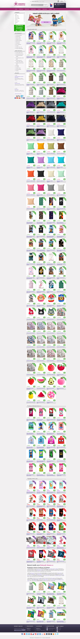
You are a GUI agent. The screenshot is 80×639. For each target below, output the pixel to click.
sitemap (44, 637)
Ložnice (20, 14)
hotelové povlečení (53, 579)
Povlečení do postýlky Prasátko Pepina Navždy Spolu (51, 264)
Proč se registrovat (18, 44)
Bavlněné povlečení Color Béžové (40, 112)
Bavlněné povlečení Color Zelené (30, 140)
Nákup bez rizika (18, 39)
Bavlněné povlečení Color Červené (30, 126)
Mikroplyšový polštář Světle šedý (60, 195)
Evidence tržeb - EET (18, 47)
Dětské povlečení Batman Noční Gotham (31, 264)
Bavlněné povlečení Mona (50, 360)
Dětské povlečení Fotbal (60, 291)
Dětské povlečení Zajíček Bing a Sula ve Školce (31, 250)
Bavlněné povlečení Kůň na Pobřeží (60, 278)
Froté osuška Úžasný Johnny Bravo (30, 520)
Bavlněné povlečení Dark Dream (50, 84)
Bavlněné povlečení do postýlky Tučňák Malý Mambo (41, 57)
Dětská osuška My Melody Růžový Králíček (30, 475)
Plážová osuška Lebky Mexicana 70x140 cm (40, 223)
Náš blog (16, 70)
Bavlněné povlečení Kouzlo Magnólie (30, 84)
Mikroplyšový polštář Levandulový (40, 167)
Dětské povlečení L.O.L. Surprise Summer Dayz (60, 506)
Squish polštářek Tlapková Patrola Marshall (50, 305)
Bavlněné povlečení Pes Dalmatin (50, 292)
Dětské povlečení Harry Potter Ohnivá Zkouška (61, 250)
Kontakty (16, 45)
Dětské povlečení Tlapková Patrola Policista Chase (50, 236)
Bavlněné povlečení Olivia (40, 360)
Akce (15, 23)
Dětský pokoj (20, 15)
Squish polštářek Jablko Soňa (51, 374)
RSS (58, 631)
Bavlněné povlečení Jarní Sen (61, 70)
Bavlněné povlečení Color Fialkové (40, 140)
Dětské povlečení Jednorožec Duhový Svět (30, 292)
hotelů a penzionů (45, 579)
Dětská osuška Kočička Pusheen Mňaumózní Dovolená (31, 492)
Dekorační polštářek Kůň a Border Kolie (50, 607)
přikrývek (54, 568)
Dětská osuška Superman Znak (51, 519)
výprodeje (42, 569)
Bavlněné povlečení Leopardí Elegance (51, 98)
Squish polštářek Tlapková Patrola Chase (60, 305)
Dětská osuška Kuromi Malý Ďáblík (30, 420)
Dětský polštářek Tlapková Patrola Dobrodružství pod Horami (50, 594)
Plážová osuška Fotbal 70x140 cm (41, 209)
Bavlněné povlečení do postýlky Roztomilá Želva (41, 43)
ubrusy (30, 575)
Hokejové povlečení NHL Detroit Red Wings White (60, 548)
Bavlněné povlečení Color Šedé (51, 111)
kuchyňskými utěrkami (58, 575)
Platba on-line (17, 41)
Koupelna (20, 19)
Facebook (58, 628)
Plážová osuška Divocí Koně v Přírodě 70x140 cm (31, 236)
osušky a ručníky (52, 578)
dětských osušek (40, 574)
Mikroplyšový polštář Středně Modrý (51, 167)
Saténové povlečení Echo (30, 346)
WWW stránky (32, 637)
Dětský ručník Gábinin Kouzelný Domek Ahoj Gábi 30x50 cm (60, 433)
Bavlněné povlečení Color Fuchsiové (60, 98)
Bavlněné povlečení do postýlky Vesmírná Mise (41, 71)
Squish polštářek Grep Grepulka (50, 402)
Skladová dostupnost (18, 40)
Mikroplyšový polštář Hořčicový (40, 153)
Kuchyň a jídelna (20, 18)
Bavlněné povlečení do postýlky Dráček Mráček (51, 57)
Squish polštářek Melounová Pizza (40, 402)
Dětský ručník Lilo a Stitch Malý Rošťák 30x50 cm (50, 433)
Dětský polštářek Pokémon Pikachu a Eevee (60, 594)
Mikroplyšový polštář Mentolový (60, 181)
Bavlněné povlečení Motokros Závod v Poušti (51, 278)
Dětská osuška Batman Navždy (61, 460)
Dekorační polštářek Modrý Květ (60, 561)
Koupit (34, 41)
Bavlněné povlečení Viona (30, 374)
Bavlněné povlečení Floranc (60, 346)
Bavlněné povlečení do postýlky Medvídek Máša (61, 43)
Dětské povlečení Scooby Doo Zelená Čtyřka (61, 534)
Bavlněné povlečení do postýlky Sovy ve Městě (51, 71)
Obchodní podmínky (18, 35)
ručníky (63, 574)
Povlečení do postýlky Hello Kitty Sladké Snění (30, 278)
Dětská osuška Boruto (40, 519)
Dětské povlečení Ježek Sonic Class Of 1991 (51, 621)
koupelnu (40, 578)
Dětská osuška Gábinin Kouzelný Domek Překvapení (51, 475)
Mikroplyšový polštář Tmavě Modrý (61, 140)
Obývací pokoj (20, 17)
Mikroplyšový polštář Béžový (31, 208)
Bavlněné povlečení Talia (30, 360)
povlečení (48, 568)
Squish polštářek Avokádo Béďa (50, 388)
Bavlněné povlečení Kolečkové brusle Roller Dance (41, 506)
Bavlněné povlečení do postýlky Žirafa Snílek (31, 43)
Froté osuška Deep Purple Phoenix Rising (40, 561)
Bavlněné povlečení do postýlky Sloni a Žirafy (31, 71)
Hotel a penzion (20, 21)
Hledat (45, 5)
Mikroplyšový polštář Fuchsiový (40, 195)
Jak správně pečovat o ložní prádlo (19, 58)
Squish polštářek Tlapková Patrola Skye (40, 305)
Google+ (58, 630)
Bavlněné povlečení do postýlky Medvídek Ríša (51, 43)
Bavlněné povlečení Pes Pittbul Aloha (51, 506)
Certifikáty (17, 66)
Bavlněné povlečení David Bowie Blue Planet (40, 534)
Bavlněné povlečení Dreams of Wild (61, 84)
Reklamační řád (17, 36)
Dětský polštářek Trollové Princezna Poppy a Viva (40, 621)
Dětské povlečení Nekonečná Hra (30, 506)
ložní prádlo (39, 570)
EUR (51, 6)
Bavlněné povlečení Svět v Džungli (40, 84)
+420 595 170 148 (49, 630)
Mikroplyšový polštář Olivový (51, 153)
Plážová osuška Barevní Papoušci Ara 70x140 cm (60, 223)
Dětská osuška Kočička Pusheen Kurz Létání (41, 492)
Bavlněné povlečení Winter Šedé (40, 98)
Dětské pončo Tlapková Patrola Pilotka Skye (51, 447)
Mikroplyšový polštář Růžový (31, 194)
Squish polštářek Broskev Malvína (60, 388)
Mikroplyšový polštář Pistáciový (29, 153)
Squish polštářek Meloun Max (41, 388)
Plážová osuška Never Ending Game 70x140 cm (51, 223)
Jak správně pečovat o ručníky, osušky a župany (19, 61)
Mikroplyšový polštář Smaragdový (29, 167)
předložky (35, 580)
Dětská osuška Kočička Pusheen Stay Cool (61, 492)
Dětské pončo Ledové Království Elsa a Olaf (30, 447)
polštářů (57, 568)
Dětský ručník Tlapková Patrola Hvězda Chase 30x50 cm (41, 433)
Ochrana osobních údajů (19, 48)
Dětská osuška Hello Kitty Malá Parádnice (51, 420)
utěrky (28, 575)
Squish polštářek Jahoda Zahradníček (30, 388)
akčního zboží (38, 569)
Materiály (17, 65)
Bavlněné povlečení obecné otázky (19, 63)
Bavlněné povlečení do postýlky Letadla (61, 57)
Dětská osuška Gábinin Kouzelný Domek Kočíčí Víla (41, 475)
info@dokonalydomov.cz (50, 628)
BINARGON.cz (37, 637)
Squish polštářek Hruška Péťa (41, 374)
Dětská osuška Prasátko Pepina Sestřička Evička (61, 475)
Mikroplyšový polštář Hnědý (61, 153)
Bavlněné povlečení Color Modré (60, 126)
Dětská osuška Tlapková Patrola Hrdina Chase (30, 461)
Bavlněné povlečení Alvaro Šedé (31, 547)
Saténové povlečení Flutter (40, 346)
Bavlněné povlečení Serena (60, 360)
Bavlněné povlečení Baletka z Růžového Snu (41, 292)
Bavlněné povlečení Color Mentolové (60, 112)
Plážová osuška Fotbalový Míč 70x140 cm (61, 209)
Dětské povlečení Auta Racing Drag (31, 305)
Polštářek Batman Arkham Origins (40, 607)
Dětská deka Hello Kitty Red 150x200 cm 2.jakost (30, 561)
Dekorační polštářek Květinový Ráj (51, 561)
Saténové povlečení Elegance (51, 346)
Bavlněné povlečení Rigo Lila (41, 547)
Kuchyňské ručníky (47, 575)
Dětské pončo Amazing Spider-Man (61, 447)
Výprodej (16, 22)
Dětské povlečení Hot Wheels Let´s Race (51, 250)
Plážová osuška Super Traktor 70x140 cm (51, 209)
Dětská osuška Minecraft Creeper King (50, 461)
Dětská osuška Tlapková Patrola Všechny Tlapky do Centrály (60, 621)
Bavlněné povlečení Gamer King (40, 278)
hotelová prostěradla (58, 579)
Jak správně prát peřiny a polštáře (19, 56)
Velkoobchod (17, 43)
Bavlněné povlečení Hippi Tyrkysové (50, 548)
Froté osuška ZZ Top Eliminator (60, 520)
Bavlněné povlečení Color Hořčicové (40, 126)
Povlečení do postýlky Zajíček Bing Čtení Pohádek (41, 264)
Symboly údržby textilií (18, 52)
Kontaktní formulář (47, 637)
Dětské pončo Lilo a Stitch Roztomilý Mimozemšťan (40, 447)
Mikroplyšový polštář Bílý (50, 139)
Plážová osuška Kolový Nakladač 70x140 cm (30, 223)
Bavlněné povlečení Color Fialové (30, 112)
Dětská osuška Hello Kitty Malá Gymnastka (61, 420)
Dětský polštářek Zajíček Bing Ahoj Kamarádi (31, 607)
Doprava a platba (18, 37)
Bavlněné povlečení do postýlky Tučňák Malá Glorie (31, 57)
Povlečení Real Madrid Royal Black (41, 236)
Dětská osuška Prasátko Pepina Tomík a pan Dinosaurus (41, 461)
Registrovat (24, 630)
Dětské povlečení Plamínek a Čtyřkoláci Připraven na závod (41, 250)
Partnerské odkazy (18, 69)
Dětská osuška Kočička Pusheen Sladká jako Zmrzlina (51, 492)
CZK (51, 4)
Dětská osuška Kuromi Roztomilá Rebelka (40, 420)
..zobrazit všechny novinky (18, 93)
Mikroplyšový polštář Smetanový (50, 181)
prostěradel (51, 568)
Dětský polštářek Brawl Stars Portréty (31, 621)
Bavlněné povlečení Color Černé (50, 126)
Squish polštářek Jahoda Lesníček (60, 375)
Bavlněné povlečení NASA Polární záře (50, 534)
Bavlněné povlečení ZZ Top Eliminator (30, 534)
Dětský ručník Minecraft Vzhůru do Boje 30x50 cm (30, 433)
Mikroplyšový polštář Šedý (50, 194)
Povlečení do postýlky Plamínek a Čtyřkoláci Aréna (61, 264)
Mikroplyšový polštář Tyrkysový (60, 167)
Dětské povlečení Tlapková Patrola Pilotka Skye (60, 236)
